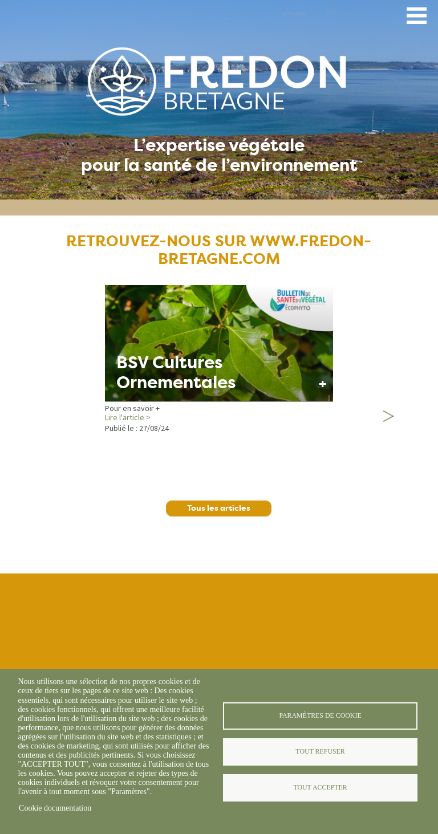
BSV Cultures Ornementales (176, 373)
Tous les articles (218, 508)
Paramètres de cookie (320, 715)
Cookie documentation (55, 808)
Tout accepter (320, 787)
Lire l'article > (128, 417)
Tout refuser (319, 751)
